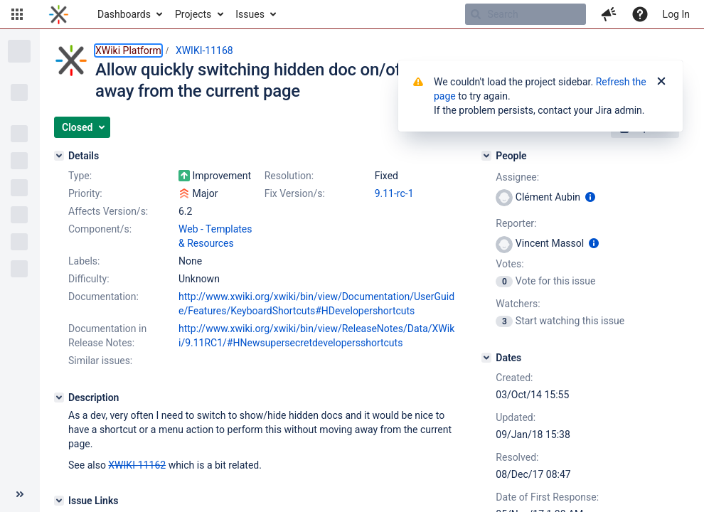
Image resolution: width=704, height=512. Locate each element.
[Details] (59, 156)
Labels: (84, 261)
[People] (486, 156)
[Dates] (486, 358)
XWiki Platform (128, 50)
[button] (17, 14)
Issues (250, 14)
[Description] (59, 397)
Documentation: (103, 296)
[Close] (661, 82)
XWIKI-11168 (204, 50)
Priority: (85, 193)
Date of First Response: (547, 497)
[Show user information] (590, 197)
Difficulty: (89, 278)
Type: (80, 175)
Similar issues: (100, 360)
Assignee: (517, 177)
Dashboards (124, 14)
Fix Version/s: (295, 193)
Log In (676, 14)
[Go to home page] (58, 14)
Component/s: (100, 229)
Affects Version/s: (108, 211)
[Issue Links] (59, 501)
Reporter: (516, 223)
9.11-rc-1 (394, 193)
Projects (193, 14)
